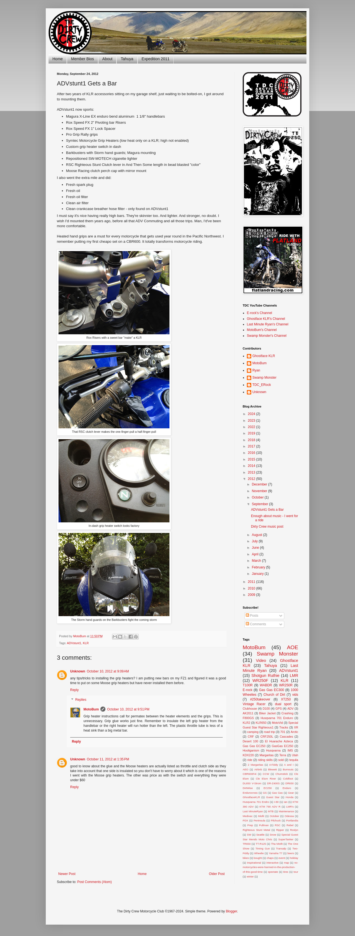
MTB (270, 811)
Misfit (261, 816)
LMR (294, 675)
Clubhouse (250, 708)
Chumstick (281, 773)
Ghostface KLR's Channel (266, 319)
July (255, 541)
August (257, 535)
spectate (273, 871)
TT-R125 (261, 843)
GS (265, 792)
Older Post (217, 874)
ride (249, 760)
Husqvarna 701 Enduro (277, 718)
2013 (252, 472)
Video (261, 660)
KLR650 (261, 722)
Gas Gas (277, 792)
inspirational (254, 862)
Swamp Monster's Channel (266, 336)
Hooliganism (251, 750)
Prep (250, 825)
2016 (252, 453)
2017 (252, 446)
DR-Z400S (273, 783)
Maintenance (286, 811)
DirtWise (248, 788)
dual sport (283, 704)
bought (258, 857)
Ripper (280, 829)
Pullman (264, 825)
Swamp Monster (264, 378)
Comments (256, 624)
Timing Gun (262, 848)
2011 (252, 582)
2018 (252, 440)
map (286, 862)
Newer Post (66, 874)
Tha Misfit (277, 843)
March (257, 561)
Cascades (286, 736)
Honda (289, 797)
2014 (252, 466)
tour (295, 871)
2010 (252, 588)
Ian (285, 801)
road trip (269, 731)
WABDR (266, 685)
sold (281, 760)
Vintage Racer (254, 704)
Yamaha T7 (275, 853)
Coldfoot (288, 778)
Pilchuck (276, 820)
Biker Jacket (267, 713)
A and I (288, 764)
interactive (273, 862)
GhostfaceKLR (251, 797)
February (259, 567)
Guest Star (272, 797)
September (260, 504)
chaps (270, 857)
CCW (266, 773)
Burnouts (288, 769)
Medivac (248, 816)
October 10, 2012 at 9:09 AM (108, 671)
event (281, 857)
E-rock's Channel (259, 313)
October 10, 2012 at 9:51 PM (128, 709)
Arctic (294, 731)
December (260, 484)
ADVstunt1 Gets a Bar (267, 510)
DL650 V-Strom (252, 783)
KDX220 (248, 755)
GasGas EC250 (282, 746)
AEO (245, 769)
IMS (290, 750)
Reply (74, 690)
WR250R (286, 685)
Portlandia (292, 820)
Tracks (283, 727)
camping (252, 731)
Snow (273, 834)
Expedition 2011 (155, 59)
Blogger (231, 911)
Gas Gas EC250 (254, 746)
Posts (252, 616)
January (258, 574)
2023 (252, 421)
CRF (251, 736)
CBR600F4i (250, 773)
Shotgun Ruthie (265, 675)
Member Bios (82, 59)
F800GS (248, 718)
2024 (252, 414)
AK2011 (248, 713)
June (256, 548)
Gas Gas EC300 (271, 690)
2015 (252, 459)
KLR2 (246, 722)
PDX (245, 820)
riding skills (265, 760)
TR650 (247, 843)
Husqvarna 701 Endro (256, 801)
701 (282, 731)
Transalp (281, 848)
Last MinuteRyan (253, 811)
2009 (252, 595)
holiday (294, 857)
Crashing (287, 713)
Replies (80, 700)
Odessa (289, 816)
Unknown (77, 671)
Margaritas (267, 755)
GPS (278, 708)
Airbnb (258, 769)
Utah (295, 755)
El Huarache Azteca (279, 741)
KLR (86, 643)
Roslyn (294, 829)
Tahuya (127, 59)
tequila (293, 760)
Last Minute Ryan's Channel (267, 324)
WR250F (260, 680)
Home (57, 59)
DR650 (289, 783)
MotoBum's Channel (262, 330)
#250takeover (260, 699)
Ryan (256, 370)
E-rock (247, 690)
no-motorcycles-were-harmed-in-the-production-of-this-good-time (270, 867)
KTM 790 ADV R (269, 806)
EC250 (267, 788)
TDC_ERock (261, 385)
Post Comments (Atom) (94, 882)
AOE (292, 647)
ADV (290, 708)
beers (290, 853)
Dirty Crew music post (267, 526)
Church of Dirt (274, 695)
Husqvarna (273, 750)
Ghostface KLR (263, 356)
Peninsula (259, 820)
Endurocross (250, 792)
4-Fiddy (273, 764)
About (107, 59)
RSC (277, 825)
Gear (291, 792)
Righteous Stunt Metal (256, 829)
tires (285, 871)
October (258, 497)
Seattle (260, 834)
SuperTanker (285, 839)
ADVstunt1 (74, 643)
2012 (252, 479)
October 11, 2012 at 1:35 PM (108, 759)
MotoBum (91, 709)
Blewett (272, 769)
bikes (246, 857)
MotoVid (277, 722)
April (255, 554)
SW (249, 834)
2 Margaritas (255, 764)
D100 (266, 708)
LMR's (290, 806)
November (260, 491)
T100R (248, 685)
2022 (252, 427)
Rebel (289, 825)
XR (296, 727)
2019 (252, 433)
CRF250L (266, 736)
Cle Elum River (266, 778)
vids (295, 695)
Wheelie (259, 853)
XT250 (286, 699)
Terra (282, 755)
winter (250, 876)
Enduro (287, 788)
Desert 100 (250, 741)
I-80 (276, 801)
